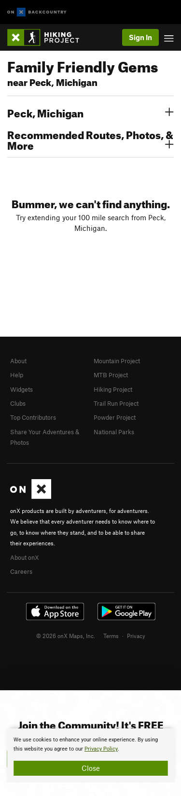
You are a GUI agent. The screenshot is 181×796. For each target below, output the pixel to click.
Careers (21, 571)
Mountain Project (117, 361)
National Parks (114, 432)
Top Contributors (33, 417)
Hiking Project (113, 389)
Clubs (18, 403)
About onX (24, 557)
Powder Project (115, 417)
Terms (111, 635)
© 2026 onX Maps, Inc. (65, 635)
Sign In (140, 37)
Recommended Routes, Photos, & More (90, 139)
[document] (90, 755)
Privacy (136, 635)
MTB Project (111, 375)
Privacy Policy (101, 749)
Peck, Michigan (90, 112)
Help (16, 375)
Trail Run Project (116, 403)
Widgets (21, 389)
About (18, 361)
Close (91, 768)
